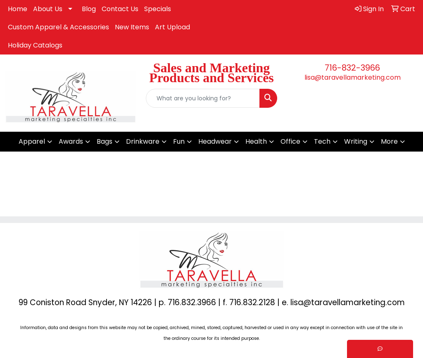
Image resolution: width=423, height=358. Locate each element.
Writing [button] (355, 141)
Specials (157, 9)
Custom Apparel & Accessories (58, 27)
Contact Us (120, 9)
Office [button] (290, 141)
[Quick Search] (202, 98)
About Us (47, 9)
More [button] (389, 141)
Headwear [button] (215, 141)
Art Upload (172, 27)
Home (17, 9)
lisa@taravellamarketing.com (352, 77)
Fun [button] (179, 141)
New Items (132, 27)
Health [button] (256, 141)
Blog (89, 9)
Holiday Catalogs (35, 45)
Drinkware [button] (142, 141)
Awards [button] (71, 141)
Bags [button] (104, 141)
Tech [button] (322, 141)
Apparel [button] (32, 141)
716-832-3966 (352, 67)
